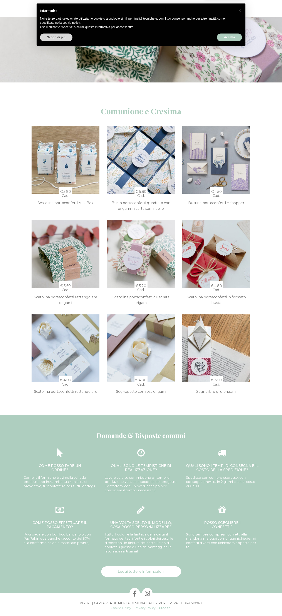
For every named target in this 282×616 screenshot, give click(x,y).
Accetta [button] (229, 604)
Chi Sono (50, 9)
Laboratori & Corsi (171, 9)
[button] (239, 577)
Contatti (198, 9)
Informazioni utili (224, 9)
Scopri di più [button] (56, 604)
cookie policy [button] (71, 589)
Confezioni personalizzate (104, 9)
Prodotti (70, 9)
